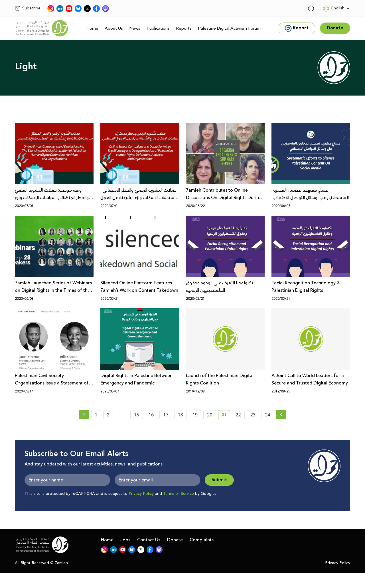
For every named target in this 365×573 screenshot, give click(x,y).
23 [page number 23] (253, 415)
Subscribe (27, 8)
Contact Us (148, 539)
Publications (158, 28)
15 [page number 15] (136, 415)
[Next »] (281, 414)
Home (92, 28)
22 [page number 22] (238, 415)
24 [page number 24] (267, 415)
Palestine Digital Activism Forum (229, 28)
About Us (114, 28)
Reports (184, 28)
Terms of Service (178, 494)
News (134, 28)
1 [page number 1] (96, 415)
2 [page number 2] (108, 415)
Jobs (125, 539)
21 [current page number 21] (226, 416)
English (333, 8)
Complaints (202, 539)
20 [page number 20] (209, 415)
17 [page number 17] (165, 415)
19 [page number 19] (195, 415)
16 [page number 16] (151, 415)
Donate (175, 539)
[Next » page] (281, 414)
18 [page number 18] (180, 415)
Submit (219, 479)
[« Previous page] (84, 414)
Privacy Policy (141, 494)
